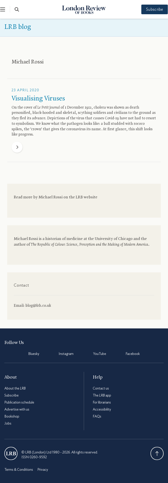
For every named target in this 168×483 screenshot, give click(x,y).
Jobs (7, 423)
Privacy (42, 469)
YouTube (99, 354)
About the (15, 388)
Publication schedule (19, 402)
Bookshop (11, 416)
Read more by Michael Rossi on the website (55, 197)
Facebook (133, 354)
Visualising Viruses (38, 98)
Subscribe (150, 10)
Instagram (66, 354)
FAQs (97, 416)
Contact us (101, 388)
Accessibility (102, 409)
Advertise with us (16, 409)
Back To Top (157, 453)
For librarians (102, 402)
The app (102, 395)
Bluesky (33, 354)
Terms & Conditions (18, 469)
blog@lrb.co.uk (38, 306)
